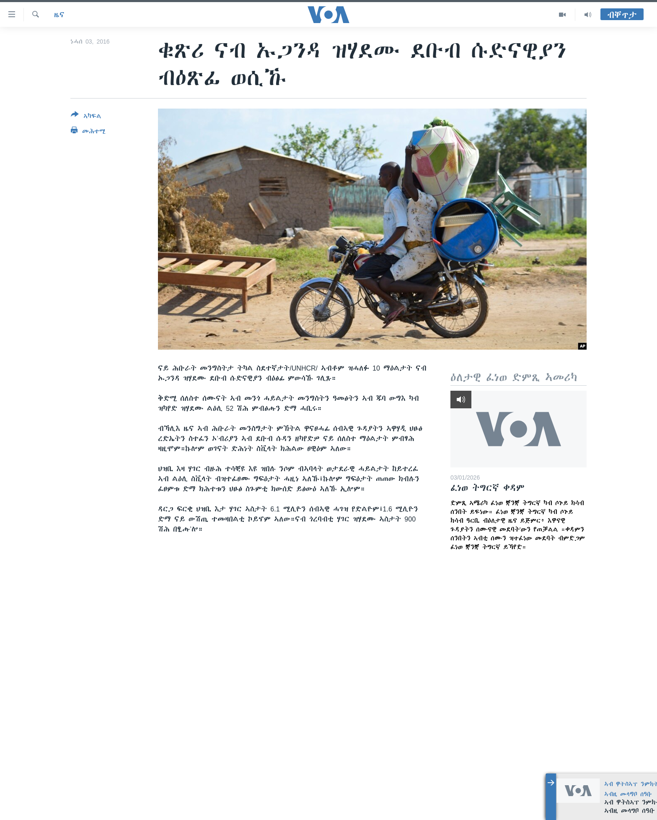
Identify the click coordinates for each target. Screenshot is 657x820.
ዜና (59, 14)
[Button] (86, 117)
